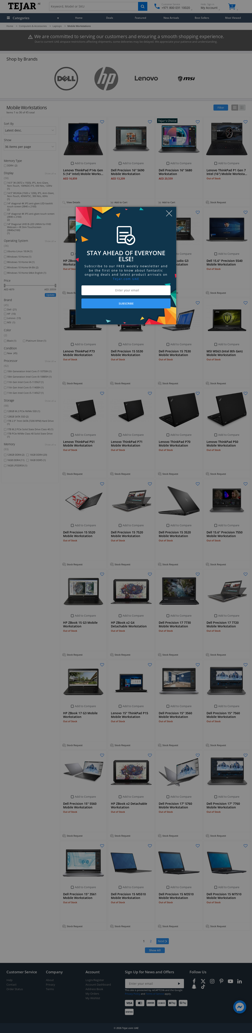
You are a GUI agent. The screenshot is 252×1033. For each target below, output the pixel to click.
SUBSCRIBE (126, 303)
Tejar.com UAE (126, 279)
